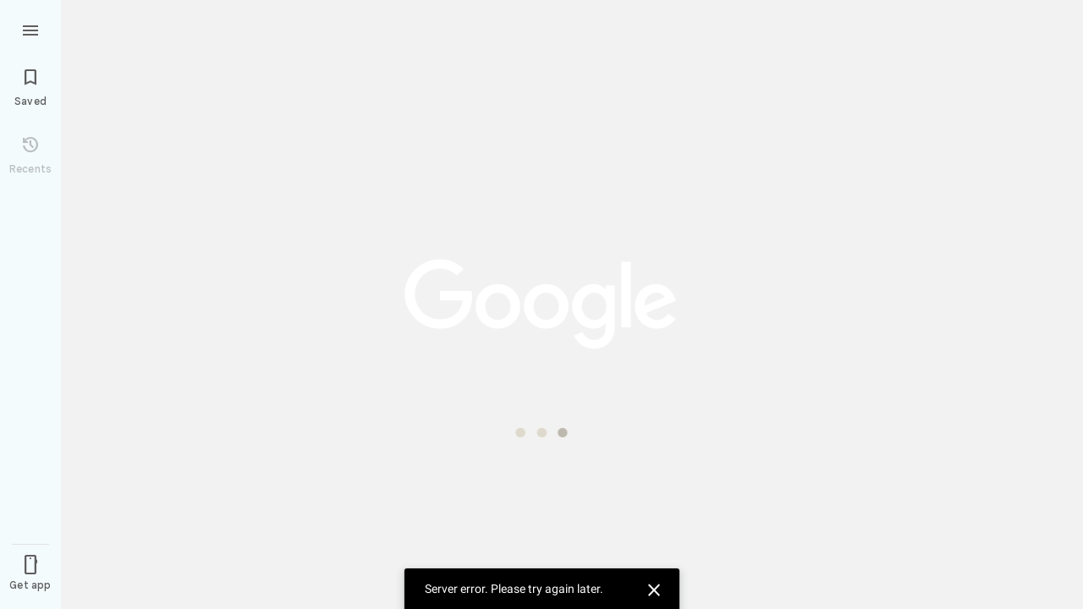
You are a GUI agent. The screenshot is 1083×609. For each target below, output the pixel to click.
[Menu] (30, 29)
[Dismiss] (651, 587)
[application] (541, 304)
